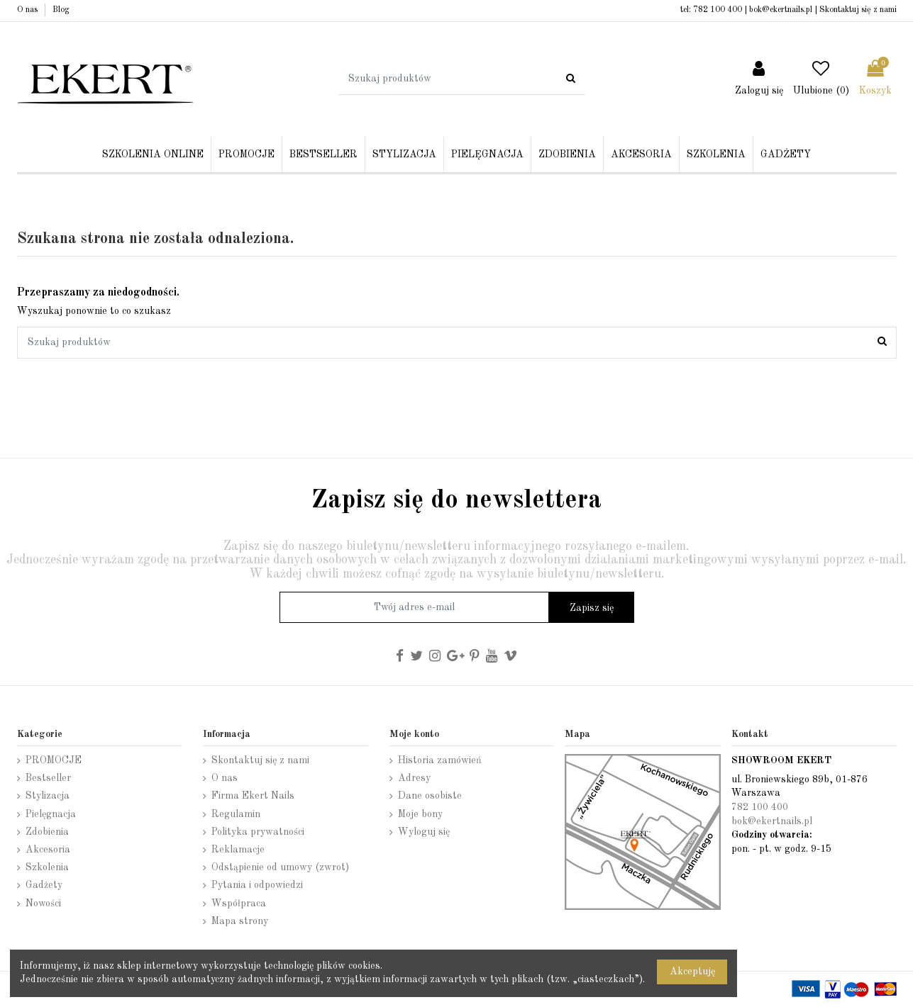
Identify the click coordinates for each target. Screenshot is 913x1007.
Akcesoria (48, 850)
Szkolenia (47, 867)
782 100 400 (717, 10)
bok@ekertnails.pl (780, 10)
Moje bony (420, 814)
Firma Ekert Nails (252, 796)
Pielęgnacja (51, 814)
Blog (61, 10)
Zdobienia (47, 832)
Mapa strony (239, 921)
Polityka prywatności (257, 832)
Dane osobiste (430, 796)
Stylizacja (48, 796)
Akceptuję (692, 972)
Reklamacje (238, 850)
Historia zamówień (440, 760)
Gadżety (44, 885)
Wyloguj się (424, 832)
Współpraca (238, 903)
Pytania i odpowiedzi (257, 885)
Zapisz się (592, 608)
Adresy (414, 778)
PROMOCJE (54, 760)
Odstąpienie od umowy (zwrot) (280, 867)
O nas (28, 10)
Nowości (43, 903)
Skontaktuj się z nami (858, 10)
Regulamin (235, 814)
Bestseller (48, 778)
